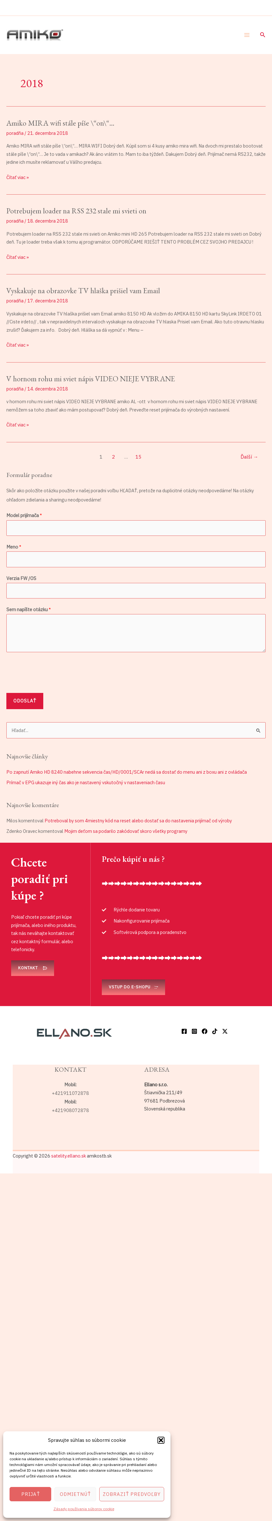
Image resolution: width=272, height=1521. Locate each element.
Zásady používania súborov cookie (83, 1508)
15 (138, 456)
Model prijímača (24, 515)
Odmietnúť (75, 1494)
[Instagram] (194, 1031)
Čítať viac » (17, 176)
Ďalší (249, 456)
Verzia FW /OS (21, 578)
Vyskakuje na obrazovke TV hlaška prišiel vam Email (83, 290)
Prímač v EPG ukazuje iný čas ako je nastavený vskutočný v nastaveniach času (85, 782)
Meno (13, 547)
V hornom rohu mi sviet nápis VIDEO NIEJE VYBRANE (90, 379)
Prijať (30, 1494)
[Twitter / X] (225, 1031)
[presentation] (54, 671)
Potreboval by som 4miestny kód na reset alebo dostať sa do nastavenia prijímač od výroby (138, 821)
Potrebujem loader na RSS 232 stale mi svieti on (76, 211)
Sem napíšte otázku (28, 609)
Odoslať (24, 701)
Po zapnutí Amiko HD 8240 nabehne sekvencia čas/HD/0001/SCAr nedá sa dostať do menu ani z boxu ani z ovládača (126, 772)
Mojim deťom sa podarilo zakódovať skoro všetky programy (125, 831)
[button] (161, 1440)
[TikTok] (215, 1031)
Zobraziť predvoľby (132, 1494)
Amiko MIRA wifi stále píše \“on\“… (60, 123)
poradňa (15, 133)
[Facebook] (184, 1031)
